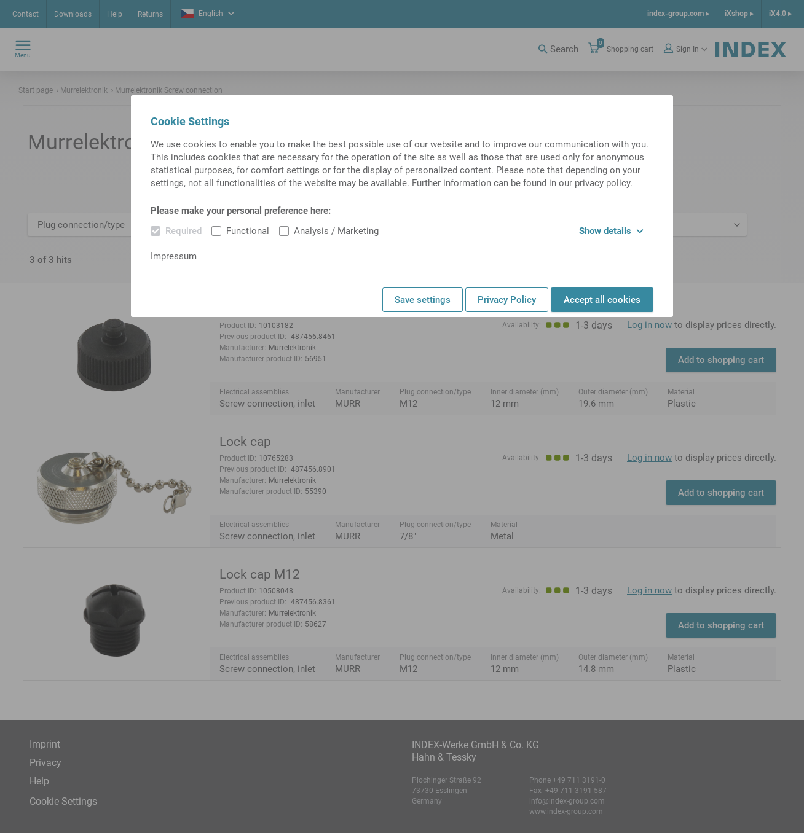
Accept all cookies (602, 299)
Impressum (174, 256)
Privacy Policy (507, 299)
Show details (611, 231)
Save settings (423, 299)
